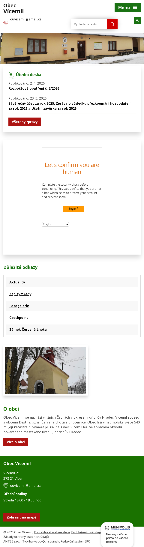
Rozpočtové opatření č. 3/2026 (33, 88)
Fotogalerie (19, 305)
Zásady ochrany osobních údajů (26, 537)
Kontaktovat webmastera (52, 532)
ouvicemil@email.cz (25, 485)
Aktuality (17, 282)
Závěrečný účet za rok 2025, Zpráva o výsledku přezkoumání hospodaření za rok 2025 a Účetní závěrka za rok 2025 (69, 106)
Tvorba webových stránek (40, 541)
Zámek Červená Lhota (28, 329)
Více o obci (16, 442)
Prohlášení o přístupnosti (89, 532)
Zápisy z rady (20, 294)
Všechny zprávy (25, 121)
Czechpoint (18, 317)
